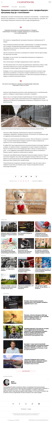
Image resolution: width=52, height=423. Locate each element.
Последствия (5, 6)
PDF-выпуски (23, 409)
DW (43, 129)
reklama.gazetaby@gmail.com (42, 420)
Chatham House (7, 98)
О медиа (29, 409)
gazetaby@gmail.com (33, 420)
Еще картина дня (26, 371)
